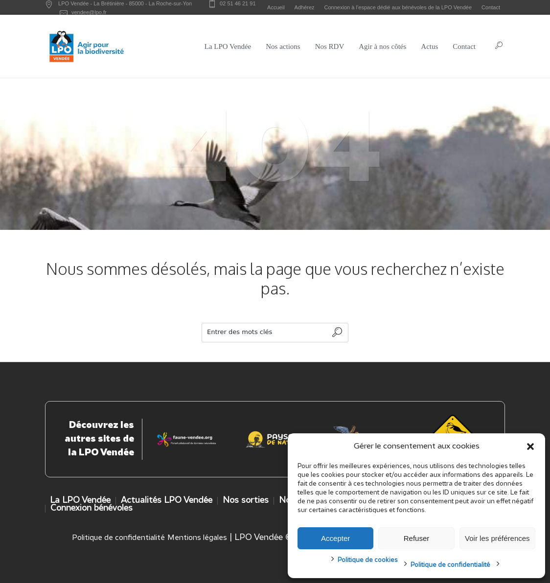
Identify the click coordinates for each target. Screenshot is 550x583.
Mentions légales (197, 538)
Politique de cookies (368, 560)
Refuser (417, 538)
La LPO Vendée (80, 500)
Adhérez (305, 7)
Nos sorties (246, 500)
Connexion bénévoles (91, 508)
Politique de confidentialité (450, 565)
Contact (490, 7)
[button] (530, 446)
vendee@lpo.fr (89, 12)
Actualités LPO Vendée (166, 500)
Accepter (335, 538)
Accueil (275, 7)
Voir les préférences (497, 538)
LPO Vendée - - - (125, 3)
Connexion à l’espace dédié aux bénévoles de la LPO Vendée (398, 7)
